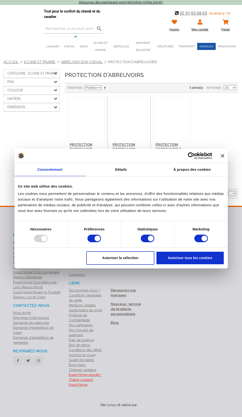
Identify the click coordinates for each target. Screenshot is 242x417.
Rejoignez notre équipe (31, 318)
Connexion (77, 275)
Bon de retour (79, 345)
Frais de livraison (81, 340)
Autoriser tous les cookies (190, 258)
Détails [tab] (121, 169)
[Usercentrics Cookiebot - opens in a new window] (191, 155)
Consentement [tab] (49, 169)
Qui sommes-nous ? (84, 290)
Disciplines (165, 46)
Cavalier (52, 46)
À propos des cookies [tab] (192, 169)
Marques (206, 46)
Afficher (213, 88)
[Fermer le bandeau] (222, 155)
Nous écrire (22, 313)
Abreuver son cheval (82, 62)
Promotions (227, 46)
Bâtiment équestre (143, 46)
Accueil (11, 62)
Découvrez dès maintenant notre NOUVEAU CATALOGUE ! (121, 2)
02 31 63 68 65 (193, 13)
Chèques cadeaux (82, 370)
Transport (186, 46)
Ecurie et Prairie (39, 62)
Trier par (74, 88)
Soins (84, 46)
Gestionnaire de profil (85, 310)
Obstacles (121, 46)
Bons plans (77, 365)
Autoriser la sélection (120, 258)
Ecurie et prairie (101, 46)
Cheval (69, 46)
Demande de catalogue (31, 323)
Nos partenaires (81, 325)
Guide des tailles (81, 360)
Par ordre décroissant (105, 87)
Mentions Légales (82, 305)
